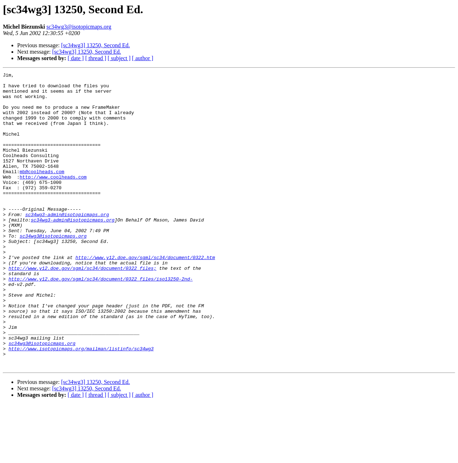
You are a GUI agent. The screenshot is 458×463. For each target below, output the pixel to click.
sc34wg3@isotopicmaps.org (79, 27)
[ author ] (143, 58)
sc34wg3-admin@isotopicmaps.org (67, 243)
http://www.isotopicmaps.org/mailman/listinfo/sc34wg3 (81, 404)
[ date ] (76, 58)
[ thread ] (95, 58)
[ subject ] (119, 58)
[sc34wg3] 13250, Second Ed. (95, 45)
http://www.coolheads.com (53, 198)
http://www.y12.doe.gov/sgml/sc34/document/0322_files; (82, 307)
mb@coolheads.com (42, 192)
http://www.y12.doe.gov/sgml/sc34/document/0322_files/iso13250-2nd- (101, 320)
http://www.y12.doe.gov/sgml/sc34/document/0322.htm (145, 295)
